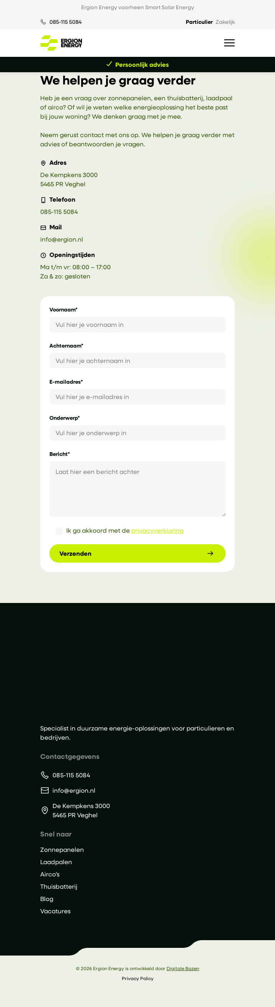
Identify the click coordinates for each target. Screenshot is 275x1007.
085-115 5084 (65, 21)
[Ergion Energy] (84, 662)
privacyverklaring (157, 530)
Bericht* (59, 453)
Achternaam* (66, 345)
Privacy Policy (138, 978)
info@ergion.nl (61, 239)
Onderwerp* (64, 417)
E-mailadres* (66, 381)
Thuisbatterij (58, 886)
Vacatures (55, 911)
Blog (46, 898)
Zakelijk (225, 21)
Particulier (199, 21)
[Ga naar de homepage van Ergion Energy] (61, 43)
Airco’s (49, 874)
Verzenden (75, 553)
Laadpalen (56, 862)
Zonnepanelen (62, 849)
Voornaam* (63, 309)
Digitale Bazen (183, 968)
